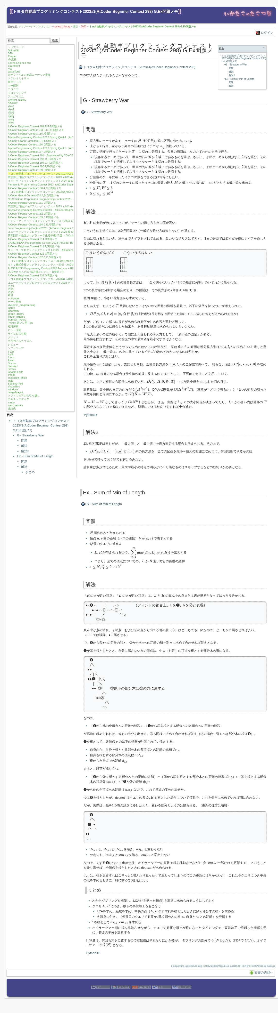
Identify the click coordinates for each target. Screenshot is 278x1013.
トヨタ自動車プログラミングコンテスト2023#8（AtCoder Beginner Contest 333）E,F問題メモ (64, 279)
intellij (11, 374)
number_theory (17, 319)
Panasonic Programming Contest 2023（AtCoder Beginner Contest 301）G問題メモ (58, 184)
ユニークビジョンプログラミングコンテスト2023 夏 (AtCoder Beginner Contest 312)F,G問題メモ (66, 231)
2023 (83, 26)
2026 (11, 291)
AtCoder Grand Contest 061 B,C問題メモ (32, 140)
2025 (11, 289)
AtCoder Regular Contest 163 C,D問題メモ (33, 217)
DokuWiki (13, 50)
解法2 (25, 451)
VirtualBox (14, 386)
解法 (24, 446)
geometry (13, 310)
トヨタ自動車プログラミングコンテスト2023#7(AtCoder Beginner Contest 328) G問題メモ (62, 260)
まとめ (30, 472)
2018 (11, 108)
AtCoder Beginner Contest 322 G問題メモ (33, 253)
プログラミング (17, 92)
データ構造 (14, 301)
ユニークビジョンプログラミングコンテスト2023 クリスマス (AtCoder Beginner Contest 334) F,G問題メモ (72, 282)
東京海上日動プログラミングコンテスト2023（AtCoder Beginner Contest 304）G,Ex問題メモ (64, 206)
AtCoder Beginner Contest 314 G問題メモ (33, 239)
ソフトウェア (16, 348)
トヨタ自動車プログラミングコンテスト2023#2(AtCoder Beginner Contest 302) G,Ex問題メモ (64, 191)
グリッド (13, 337)
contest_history (61, 26)
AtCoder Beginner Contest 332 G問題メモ (33, 275)
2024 (11, 286)
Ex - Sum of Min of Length (35, 456)
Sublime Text (15, 383)
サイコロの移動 (17, 333)
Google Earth (16, 371)
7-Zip (11, 351)
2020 (11, 114)
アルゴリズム (43, 26)
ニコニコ (13, 89)
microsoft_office (17, 377)
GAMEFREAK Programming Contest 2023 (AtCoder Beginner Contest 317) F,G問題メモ (60, 242)
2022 (11, 120)
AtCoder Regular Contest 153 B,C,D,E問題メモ (36, 130)
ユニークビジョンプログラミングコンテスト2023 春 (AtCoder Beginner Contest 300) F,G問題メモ (66, 180)
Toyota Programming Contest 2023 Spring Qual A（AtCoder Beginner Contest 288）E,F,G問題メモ (66, 137)
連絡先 (12, 408)
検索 (55, 40)
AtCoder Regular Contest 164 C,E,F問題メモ (34, 224)
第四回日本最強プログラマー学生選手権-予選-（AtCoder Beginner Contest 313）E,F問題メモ (63, 235)
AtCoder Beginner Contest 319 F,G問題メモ (34, 246)
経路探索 (13, 326)
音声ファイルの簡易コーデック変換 (29, 74)
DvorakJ (12, 366)
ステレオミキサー (18, 78)
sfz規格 (12, 59)
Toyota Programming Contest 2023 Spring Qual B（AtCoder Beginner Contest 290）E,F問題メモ (65, 148)
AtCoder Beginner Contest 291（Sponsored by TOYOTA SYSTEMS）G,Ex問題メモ (57, 155)
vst (10, 68)
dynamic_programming (21, 305)
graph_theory (16, 313)
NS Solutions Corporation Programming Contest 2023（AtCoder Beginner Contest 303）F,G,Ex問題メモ (70, 199)
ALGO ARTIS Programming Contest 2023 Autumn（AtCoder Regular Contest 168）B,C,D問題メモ (66, 268)
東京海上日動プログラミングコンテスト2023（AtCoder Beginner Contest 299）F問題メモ (62, 177)
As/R (11, 354)
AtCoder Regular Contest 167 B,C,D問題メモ (34, 257)
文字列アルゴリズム (20, 340)
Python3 (90, 415)
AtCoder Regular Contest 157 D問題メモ (32, 151)
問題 (24, 440)
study (11, 402)
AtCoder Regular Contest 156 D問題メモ (32, 144)
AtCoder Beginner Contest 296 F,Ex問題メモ (34, 166)
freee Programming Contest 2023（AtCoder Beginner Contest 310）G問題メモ (55, 228)
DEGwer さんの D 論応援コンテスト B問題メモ (36, 271)
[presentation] (139, 140)
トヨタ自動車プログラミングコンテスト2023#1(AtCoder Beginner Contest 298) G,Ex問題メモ (95, 11)
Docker (12, 363)
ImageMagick (16, 392)
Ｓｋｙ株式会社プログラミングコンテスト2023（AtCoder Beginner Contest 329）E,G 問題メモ (65, 264)
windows (13, 389)
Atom (11, 357)
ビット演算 (14, 330)
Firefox (12, 369)
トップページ (26, 26)
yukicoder (14, 298)
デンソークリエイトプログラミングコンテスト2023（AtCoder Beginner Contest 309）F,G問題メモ (67, 220)
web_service (15, 405)
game (11, 307)
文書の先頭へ (263, 972)
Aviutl (11, 360)
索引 (75, 26)
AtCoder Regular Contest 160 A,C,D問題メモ (34, 188)
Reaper (12, 56)
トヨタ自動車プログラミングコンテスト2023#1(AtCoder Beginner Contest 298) (139, 67)
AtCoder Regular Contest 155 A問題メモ (32, 133)
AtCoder (12, 102)
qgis (10, 380)
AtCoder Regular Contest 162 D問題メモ (32, 213)
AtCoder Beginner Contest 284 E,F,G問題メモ (35, 126)
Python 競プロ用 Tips (20, 322)
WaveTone (14, 71)
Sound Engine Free (19, 62)
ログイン (267, 32)
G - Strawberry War (30, 435)
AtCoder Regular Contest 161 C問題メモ (32, 202)
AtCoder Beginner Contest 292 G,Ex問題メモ (34, 159)
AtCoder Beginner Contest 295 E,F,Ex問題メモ (35, 162)
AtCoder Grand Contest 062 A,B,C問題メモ (33, 195)
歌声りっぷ (14, 81)
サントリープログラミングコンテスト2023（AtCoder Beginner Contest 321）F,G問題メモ (62, 250)
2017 (11, 105)
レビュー (13, 344)
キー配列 (13, 85)
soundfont (14, 65)
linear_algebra (16, 316)
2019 (11, 111)
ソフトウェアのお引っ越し (24, 395)
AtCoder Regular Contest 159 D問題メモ (32, 170)
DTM (11, 53)
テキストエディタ (18, 399)
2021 (11, 117)
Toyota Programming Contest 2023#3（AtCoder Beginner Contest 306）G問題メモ (57, 210)
